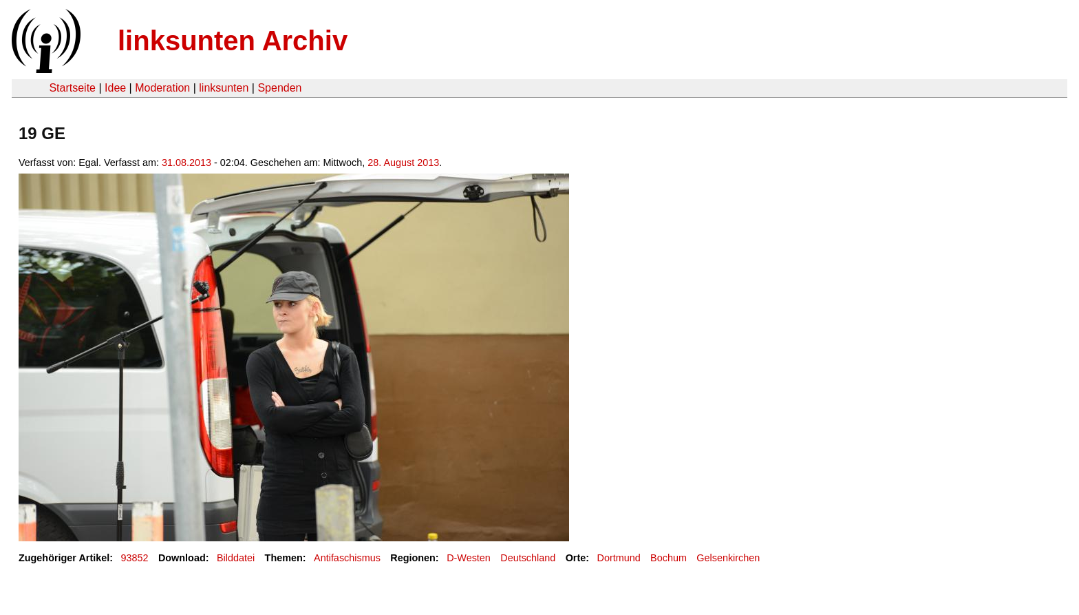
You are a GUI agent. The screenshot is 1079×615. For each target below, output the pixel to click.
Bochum (668, 557)
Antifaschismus (347, 557)
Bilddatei (236, 557)
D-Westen (469, 557)
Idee (115, 88)
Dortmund (619, 557)
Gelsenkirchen (728, 557)
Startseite (72, 88)
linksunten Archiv (233, 40)
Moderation (162, 88)
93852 (135, 557)
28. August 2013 (403, 162)
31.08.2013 (186, 162)
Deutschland (527, 557)
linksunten (223, 88)
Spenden (279, 88)
